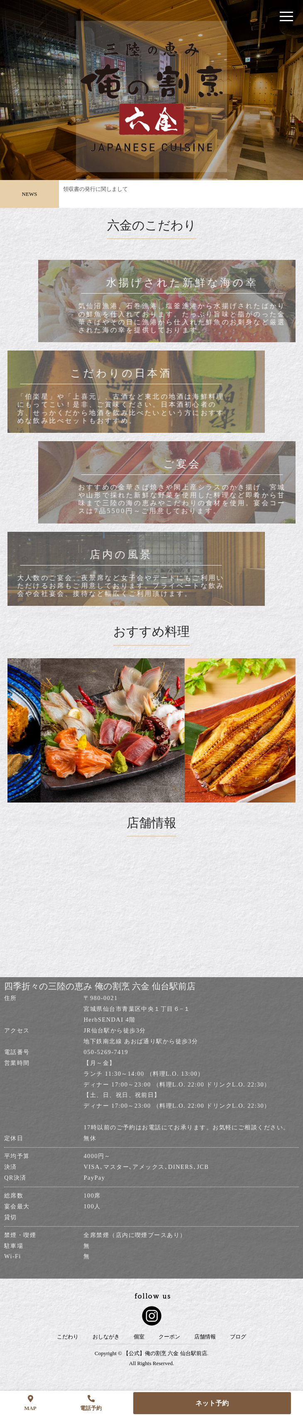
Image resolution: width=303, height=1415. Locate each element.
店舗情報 (205, 1337)
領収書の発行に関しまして (95, 192)
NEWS (29, 194)
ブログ (238, 1337)
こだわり (67, 1337)
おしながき (106, 1337)
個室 (139, 1337)
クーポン (169, 1337)
